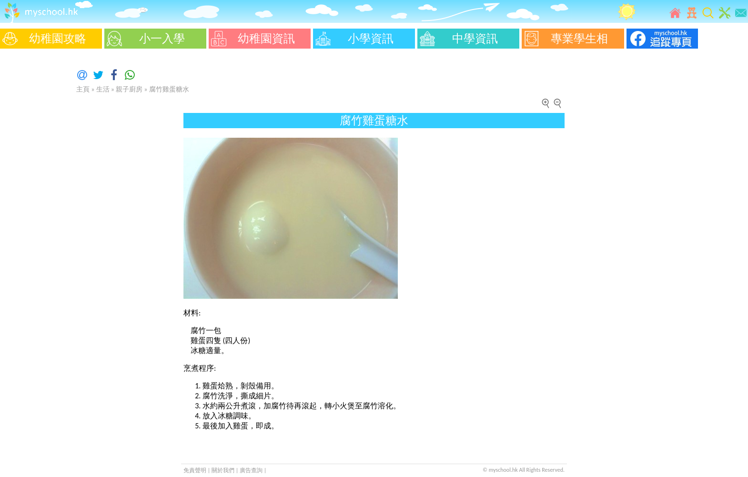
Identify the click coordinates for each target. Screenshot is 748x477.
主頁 (83, 89)
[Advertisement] (28, 195)
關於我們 (224, 470)
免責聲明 (194, 470)
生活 (103, 89)
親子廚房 (129, 89)
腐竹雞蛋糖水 (169, 89)
